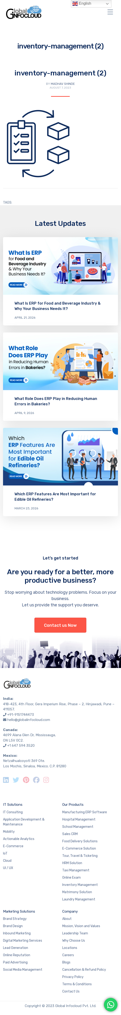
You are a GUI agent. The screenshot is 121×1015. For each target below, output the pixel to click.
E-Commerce (13, 846)
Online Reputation (16, 955)
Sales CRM (70, 834)
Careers (68, 955)
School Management (77, 827)
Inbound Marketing (17, 933)
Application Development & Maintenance (23, 821)
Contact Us (71, 991)
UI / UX (8, 868)
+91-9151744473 (20, 715)
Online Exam (71, 878)
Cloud (7, 861)
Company (70, 911)
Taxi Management (75, 870)
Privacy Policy (73, 977)
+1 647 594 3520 (21, 745)
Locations (69, 948)
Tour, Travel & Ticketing (80, 856)
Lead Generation (15, 948)
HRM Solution (72, 863)
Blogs (66, 962)
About (67, 919)
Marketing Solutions (19, 911)
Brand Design (13, 926)
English (81, 4)
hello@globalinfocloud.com (28, 720)
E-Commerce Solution (79, 849)
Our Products (73, 804)
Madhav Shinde (63, 84)
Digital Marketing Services (22, 941)
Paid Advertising (15, 962)
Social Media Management (22, 970)
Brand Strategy (15, 919)
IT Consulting (13, 812)
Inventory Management (80, 885)
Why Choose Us (73, 941)
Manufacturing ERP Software (84, 812)
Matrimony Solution (77, 892)
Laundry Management (78, 899)
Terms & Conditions (77, 984)
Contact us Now (60, 625)
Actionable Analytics (18, 839)
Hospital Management (78, 819)
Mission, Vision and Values (81, 926)
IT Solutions (12, 804)
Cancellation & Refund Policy (84, 970)
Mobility (9, 832)
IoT (5, 853)
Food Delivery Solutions (80, 841)
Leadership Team (75, 933)
